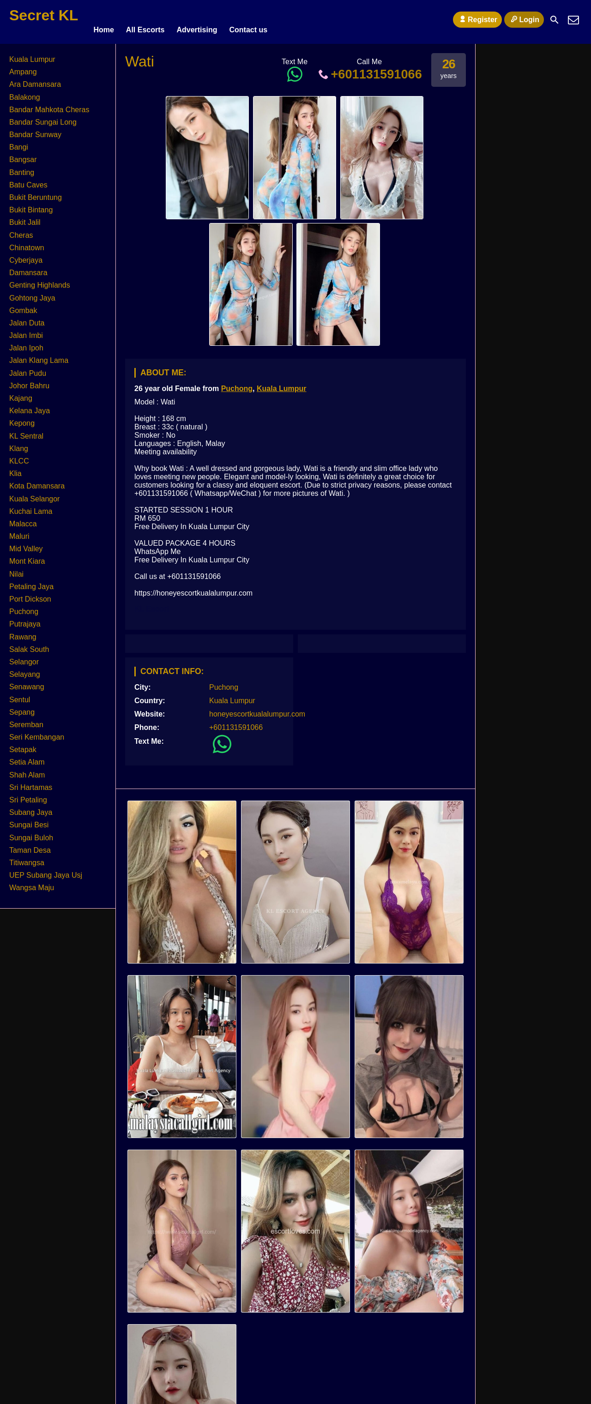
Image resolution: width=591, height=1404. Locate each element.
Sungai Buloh (31, 834)
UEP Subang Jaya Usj (45, 871)
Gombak (23, 306)
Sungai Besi (28, 821)
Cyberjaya (25, 256)
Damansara (28, 268)
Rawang (22, 633)
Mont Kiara (27, 557)
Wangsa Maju (31, 883)
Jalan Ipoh (26, 344)
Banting (21, 168)
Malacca (23, 520)
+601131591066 (369, 70)
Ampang (23, 68)
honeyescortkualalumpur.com (257, 710)
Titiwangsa (26, 858)
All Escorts (145, 20)
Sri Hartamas (30, 783)
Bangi (18, 143)
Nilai (16, 570)
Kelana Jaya (29, 406)
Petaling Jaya (31, 582)
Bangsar (23, 156)
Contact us (248, 20)
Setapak (22, 745)
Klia (15, 469)
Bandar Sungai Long (43, 118)
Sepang (22, 708)
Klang (18, 444)
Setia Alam (26, 758)
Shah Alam (27, 771)
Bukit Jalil (25, 218)
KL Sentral (26, 432)
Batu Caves (28, 181)
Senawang (26, 683)
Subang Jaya (30, 808)
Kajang (20, 394)
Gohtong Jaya (32, 294)
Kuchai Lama (30, 507)
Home (103, 20)
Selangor (24, 658)
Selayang (24, 670)
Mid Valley (26, 544)
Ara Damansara (35, 80)
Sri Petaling (28, 796)
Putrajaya (25, 620)
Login (524, 19)
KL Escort (151, 605)
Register (477, 19)
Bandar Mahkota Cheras (49, 105)
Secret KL (43, 15)
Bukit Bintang (31, 206)
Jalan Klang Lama (38, 357)
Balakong (24, 93)
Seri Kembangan (36, 733)
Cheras (21, 231)
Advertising (196, 20)
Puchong (237, 384)
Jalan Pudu (27, 369)
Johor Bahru (29, 382)
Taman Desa (30, 846)
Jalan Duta (27, 319)
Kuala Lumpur (282, 384)
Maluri (19, 532)
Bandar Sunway (35, 130)
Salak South (29, 645)
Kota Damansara (37, 482)
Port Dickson (30, 595)
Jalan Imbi (26, 331)
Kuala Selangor (34, 495)
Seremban (26, 720)
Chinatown (26, 243)
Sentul (19, 695)
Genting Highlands (39, 281)
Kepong (22, 419)
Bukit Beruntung (35, 193)
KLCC (19, 457)
